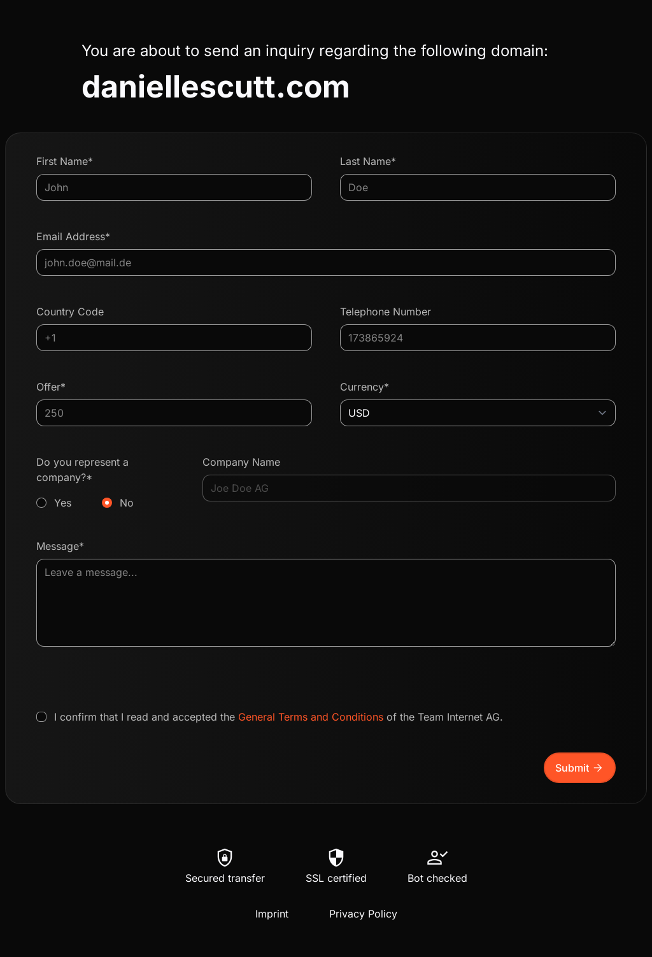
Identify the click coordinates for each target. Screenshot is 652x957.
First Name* (64, 161)
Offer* (51, 386)
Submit (579, 768)
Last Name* (368, 161)
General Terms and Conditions (310, 716)
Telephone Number (385, 311)
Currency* (364, 386)
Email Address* (73, 236)
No (127, 502)
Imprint (271, 913)
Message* (60, 546)
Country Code (70, 311)
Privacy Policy (363, 913)
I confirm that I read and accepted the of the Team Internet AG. (278, 716)
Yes (62, 502)
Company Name (241, 462)
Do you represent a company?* (105, 483)
